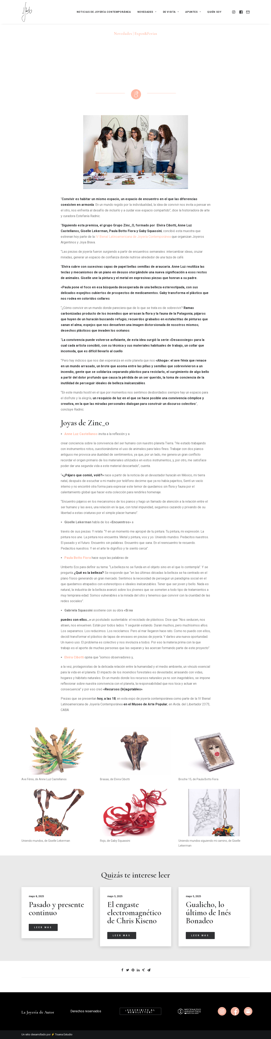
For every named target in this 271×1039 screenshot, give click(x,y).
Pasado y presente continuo (56, 908)
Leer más (43, 927)
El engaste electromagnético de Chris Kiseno (134, 912)
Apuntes (193, 12)
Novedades (146, 12)
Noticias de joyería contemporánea (104, 12)
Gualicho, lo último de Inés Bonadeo (208, 912)
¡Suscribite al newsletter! (141, 1011)
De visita (171, 12)
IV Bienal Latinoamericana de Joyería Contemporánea (133, 237)
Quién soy (214, 12)
